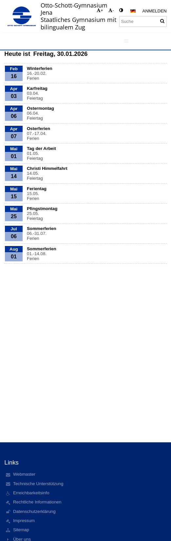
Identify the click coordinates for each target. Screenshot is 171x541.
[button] (133, 11)
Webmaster (24, 474)
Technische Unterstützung (38, 483)
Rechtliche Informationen (37, 502)
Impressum (24, 520)
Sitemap (21, 529)
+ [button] (100, 10)
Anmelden (154, 10)
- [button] (111, 10)
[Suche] (143, 21)
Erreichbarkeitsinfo (31, 492)
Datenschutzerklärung (34, 511)
